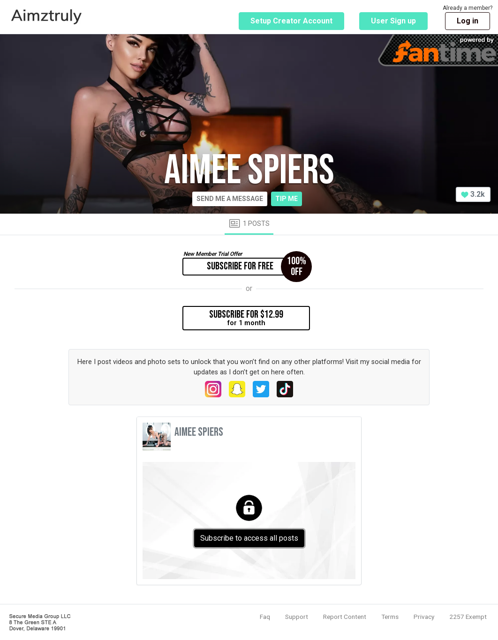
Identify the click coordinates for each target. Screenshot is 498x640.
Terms (390, 616)
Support (296, 616)
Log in (467, 20)
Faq (265, 616)
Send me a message (229, 198)
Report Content (344, 616)
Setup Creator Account (291, 20)
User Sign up (393, 20)
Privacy (424, 616)
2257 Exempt (468, 616)
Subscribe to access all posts (249, 538)
